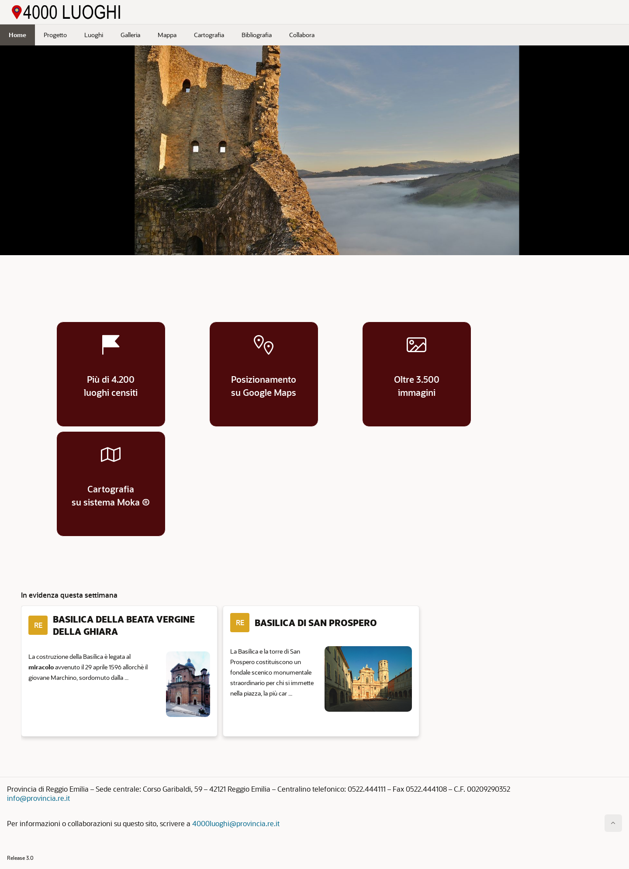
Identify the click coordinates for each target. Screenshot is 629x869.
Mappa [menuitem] (167, 35)
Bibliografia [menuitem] (257, 35)
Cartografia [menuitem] (209, 35)
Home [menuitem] (17, 35)
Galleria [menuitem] (130, 35)
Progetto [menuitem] (55, 35)
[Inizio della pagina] (613, 823)
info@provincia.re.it (38, 798)
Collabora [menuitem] (301, 35)
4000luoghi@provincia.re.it (236, 823)
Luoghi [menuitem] (93, 35)
